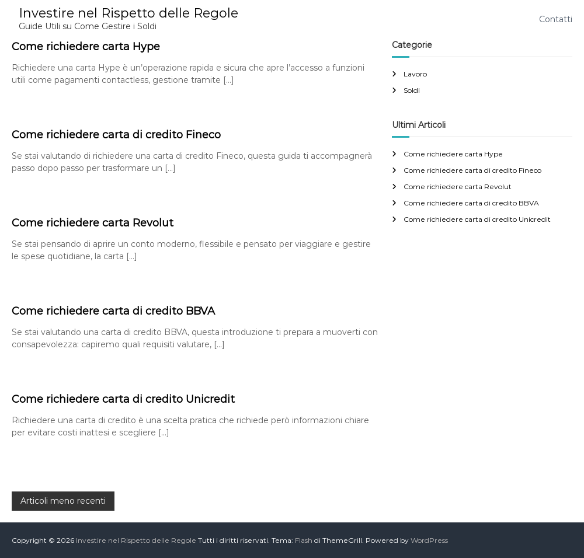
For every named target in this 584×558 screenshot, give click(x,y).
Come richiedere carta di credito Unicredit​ (123, 399)
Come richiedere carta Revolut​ (92, 223)
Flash (303, 540)
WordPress (429, 540)
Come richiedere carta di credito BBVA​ (113, 311)
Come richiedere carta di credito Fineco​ (116, 134)
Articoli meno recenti (63, 501)
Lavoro (415, 73)
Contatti (555, 19)
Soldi (412, 90)
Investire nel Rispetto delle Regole (128, 13)
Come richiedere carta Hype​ (86, 46)
